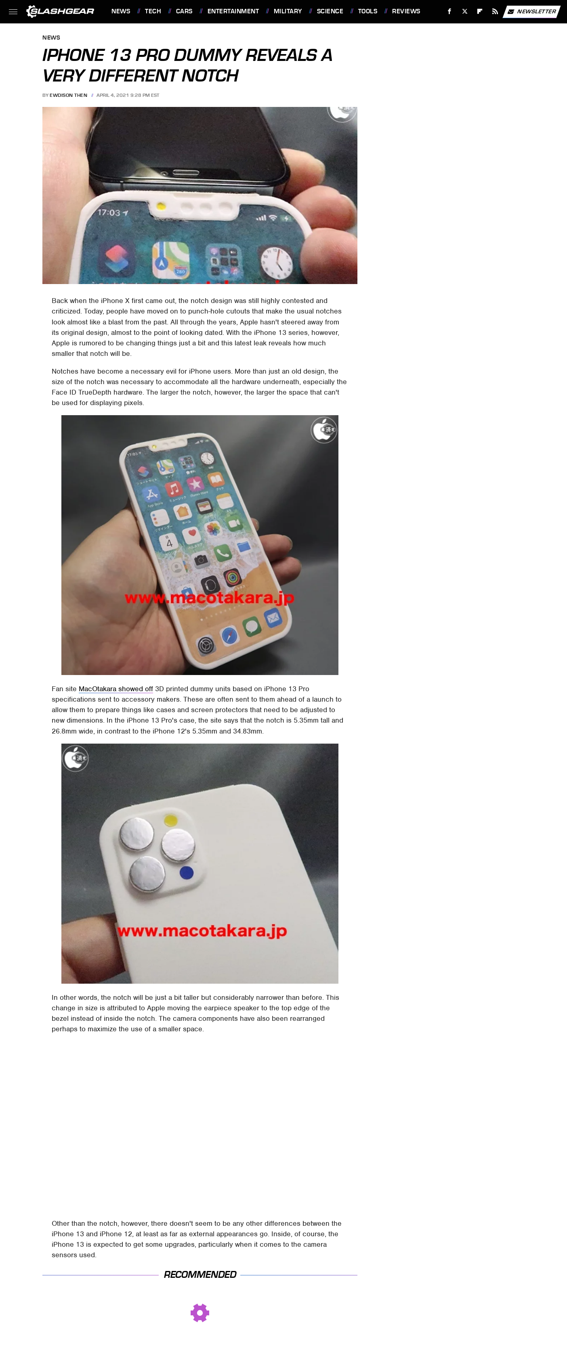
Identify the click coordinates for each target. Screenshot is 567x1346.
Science (330, 11)
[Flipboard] (480, 11)
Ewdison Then (68, 95)
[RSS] (495, 11)
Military (288, 11)
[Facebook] (450, 11)
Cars (184, 11)
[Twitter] (464, 11)
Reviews (406, 11)
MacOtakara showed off (116, 688)
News (120, 11)
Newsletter (531, 11)
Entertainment (233, 11)
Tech (153, 11)
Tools (368, 11)
